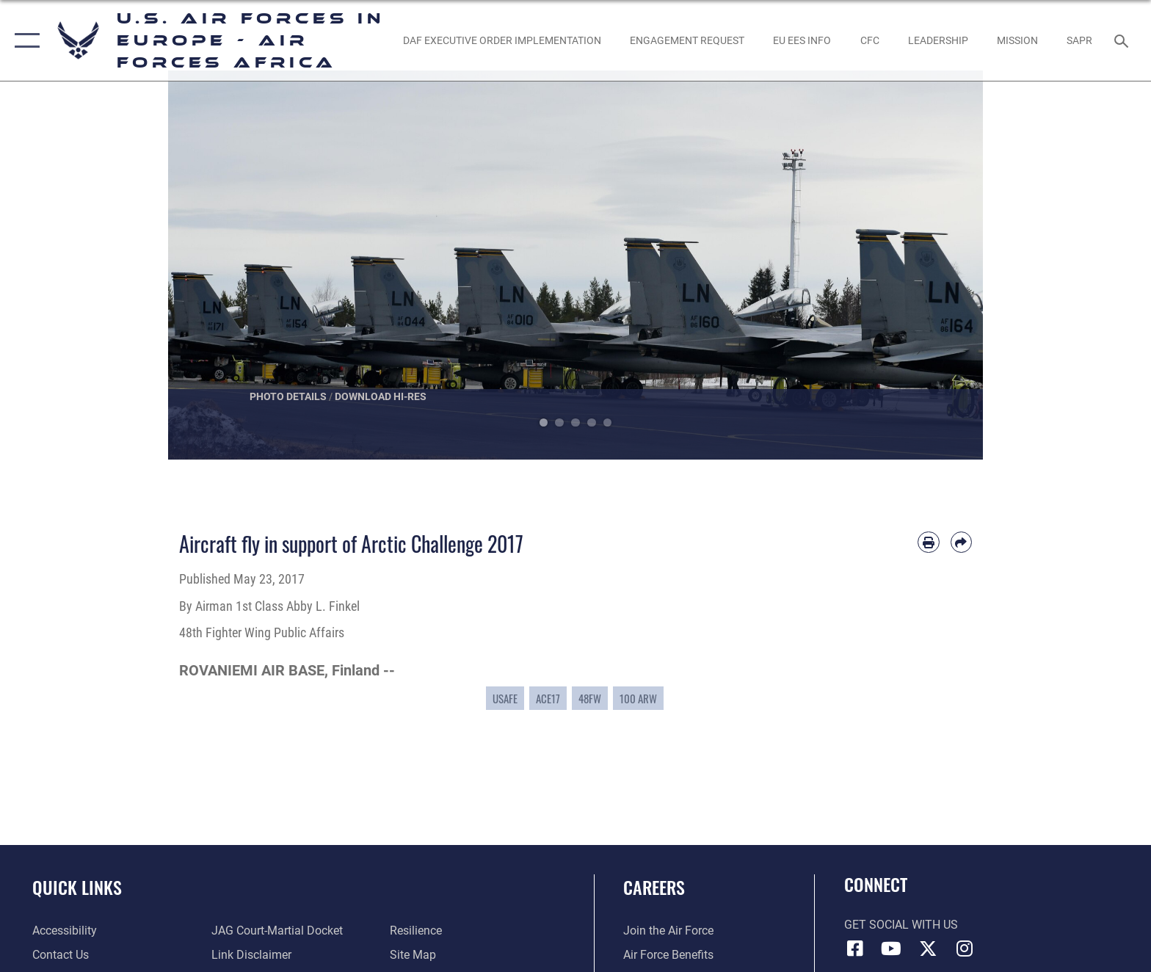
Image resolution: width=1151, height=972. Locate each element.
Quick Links (77, 887)
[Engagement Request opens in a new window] (687, 40)
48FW (589, 698)
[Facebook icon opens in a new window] (855, 948)
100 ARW (638, 698)
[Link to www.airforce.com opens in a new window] (668, 930)
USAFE (505, 698)
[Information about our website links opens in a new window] (251, 955)
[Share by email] (961, 542)
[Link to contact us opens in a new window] (60, 955)
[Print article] (928, 542)
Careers (654, 887)
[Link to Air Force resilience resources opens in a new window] (416, 930)
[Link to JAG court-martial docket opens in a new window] (277, 930)
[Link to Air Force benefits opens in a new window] (668, 955)
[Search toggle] (1123, 40)
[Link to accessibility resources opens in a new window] (64, 930)
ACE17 (548, 698)
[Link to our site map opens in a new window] (413, 955)
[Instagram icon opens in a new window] (965, 948)
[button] (24, 40)
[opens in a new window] (501, 40)
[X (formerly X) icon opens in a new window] (928, 948)
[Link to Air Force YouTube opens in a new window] (891, 948)
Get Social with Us (901, 925)
